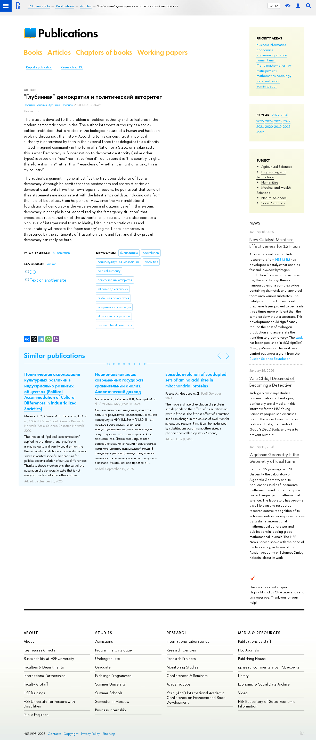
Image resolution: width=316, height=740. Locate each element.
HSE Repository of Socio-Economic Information (266, 704)
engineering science (271, 55)
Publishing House (252, 658)
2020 (269, 126)
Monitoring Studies (182, 667)
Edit (302, 732)
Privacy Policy (90, 733)
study (299, 337)
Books (33, 52)
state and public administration (268, 84)
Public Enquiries (36, 714)
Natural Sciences (273, 197)
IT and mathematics (270, 65)
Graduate (103, 667)
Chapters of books (104, 52)
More (260, 131)
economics (264, 49)
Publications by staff (254, 641)
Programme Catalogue (113, 650)
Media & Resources (259, 632)
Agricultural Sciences (276, 166)
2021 (260, 126)
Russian (51, 264)
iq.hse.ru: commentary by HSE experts (268, 667)
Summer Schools (108, 692)
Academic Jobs (178, 684)
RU (271, 5)
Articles (59, 52)
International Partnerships (44, 675)
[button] (108, 364)
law (289, 65)
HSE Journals (248, 650)
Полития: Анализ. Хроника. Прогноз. (49, 105)
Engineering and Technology (271, 174)
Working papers (162, 52)
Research (177, 632)
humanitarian (266, 60)
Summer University (110, 684)
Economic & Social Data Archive (264, 684)
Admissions (104, 641)
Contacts (54, 733)
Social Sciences (273, 203)
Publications (68, 33)
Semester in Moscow (112, 701)
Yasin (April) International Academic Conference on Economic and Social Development (196, 697)
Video (243, 692)
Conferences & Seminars (187, 675)
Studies (103, 632)
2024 (269, 121)
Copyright (70, 733)
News (254, 223)
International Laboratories (188, 641)
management (266, 70)
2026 (284, 115)
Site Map (108, 733)
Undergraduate (107, 658)
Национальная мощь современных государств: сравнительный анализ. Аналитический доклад (119, 382)
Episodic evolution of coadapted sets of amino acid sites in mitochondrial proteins (195, 379)
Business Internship (110, 709)
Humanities (269, 182)
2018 (286, 126)
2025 (260, 121)
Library (243, 675)
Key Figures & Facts (39, 650)
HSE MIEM (283, 259)
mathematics (266, 75)
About (31, 632)
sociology (284, 75)
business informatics (271, 44)
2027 (275, 115)
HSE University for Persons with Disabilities (49, 704)
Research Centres (181, 650)
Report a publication (39, 67)
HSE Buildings (34, 692)
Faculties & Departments (44, 667)
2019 (278, 126)
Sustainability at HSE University (49, 658)
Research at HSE (72, 67)
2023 (278, 121)
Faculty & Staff (36, 684)
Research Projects (181, 658)
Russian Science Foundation (269, 358)
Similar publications (54, 355)
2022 (286, 121)
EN (277, 5)
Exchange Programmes (113, 675)
